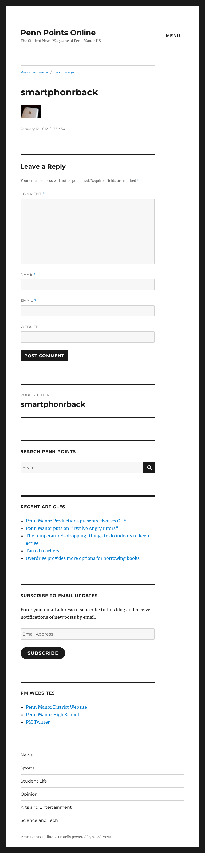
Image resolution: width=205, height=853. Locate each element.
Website (30, 326)
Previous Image (34, 72)
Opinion (29, 794)
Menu (173, 35)
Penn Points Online (58, 32)
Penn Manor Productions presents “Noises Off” (76, 520)
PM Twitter (38, 722)
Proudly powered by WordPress (84, 837)
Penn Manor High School (52, 714)
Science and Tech (39, 820)
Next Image (63, 72)
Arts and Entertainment (46, 807)
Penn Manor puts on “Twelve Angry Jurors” (72, 528)
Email (29, 300)
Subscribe (42, 653)
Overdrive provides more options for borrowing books (83, 558)
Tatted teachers (42, 550)
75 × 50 (59, 128)
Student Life (34, 781)
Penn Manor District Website (56, 707)
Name (28, 274)
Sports (27, 768)
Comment (33, 194)
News (27, 754)
